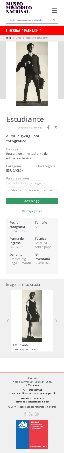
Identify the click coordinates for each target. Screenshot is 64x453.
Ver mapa (32, 384)
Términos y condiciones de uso (32, 401)
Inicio (9, 37)
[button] (8, 320)
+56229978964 (34, 390)
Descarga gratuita (32, 211)
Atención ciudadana (32, 398)
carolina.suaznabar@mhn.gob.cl (36, 393)
